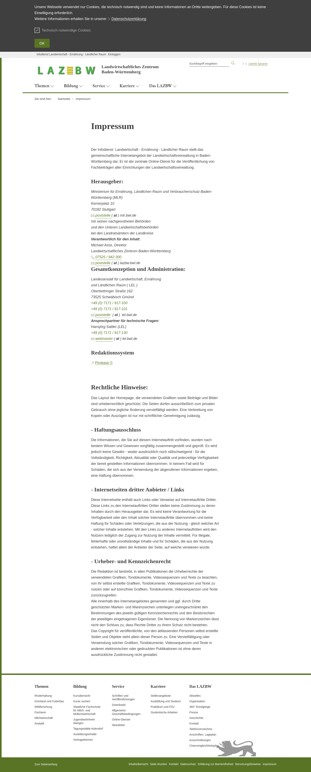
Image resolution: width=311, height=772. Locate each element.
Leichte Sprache (258, 63)
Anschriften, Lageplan (202, 734)
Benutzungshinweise (248, 764)
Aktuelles (195, 695)
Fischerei (40, 712)
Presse (193, 712)
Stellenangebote (161, 695)
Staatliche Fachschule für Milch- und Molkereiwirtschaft (86, 710)
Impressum (269, 764)
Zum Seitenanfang (46, 764)
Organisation (197, 701)
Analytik (39, 723)
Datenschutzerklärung (128, 19)
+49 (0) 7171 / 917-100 (109, 303)
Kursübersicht (81, 695)
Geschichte (196, 717)
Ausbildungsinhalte (85, 734)
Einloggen (114, 54)
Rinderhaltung (43, 695)
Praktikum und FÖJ (163, 706)
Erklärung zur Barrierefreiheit (215, 764)
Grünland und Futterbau (49, 701)
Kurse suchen (81, 701)
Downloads (119, 704)
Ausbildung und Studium (166, 701)
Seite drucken (158, 764)
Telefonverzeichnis (200, 729)
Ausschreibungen (200, 740)
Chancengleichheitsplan (204, 745)
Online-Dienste (121, 719)
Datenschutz (188, 764)
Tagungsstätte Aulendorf (88, 728)
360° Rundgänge (199, 706)
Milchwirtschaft (44, 717)
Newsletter (118, 725)
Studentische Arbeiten (164, 712)
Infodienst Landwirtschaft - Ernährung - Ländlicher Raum (71, 54)
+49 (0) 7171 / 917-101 (109, 309)
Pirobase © (104, 363)
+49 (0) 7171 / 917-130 (109, 333)
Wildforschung (43, 706)
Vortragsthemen (83, 739)
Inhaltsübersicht (138, 764)
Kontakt (194, 723)
